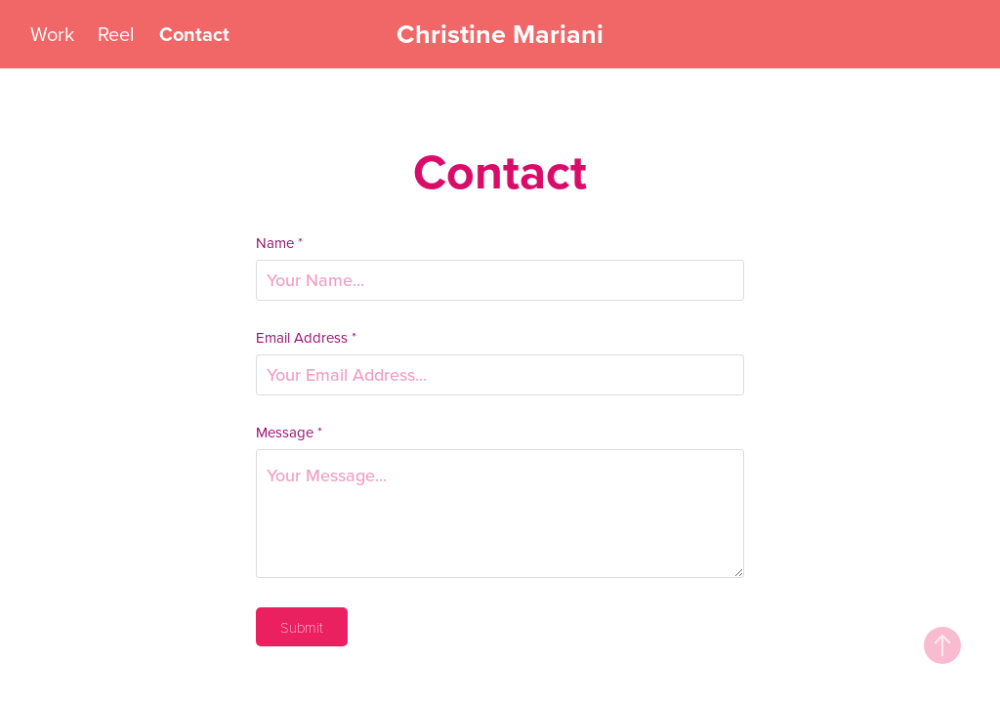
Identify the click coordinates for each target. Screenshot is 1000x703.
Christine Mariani (500, 34)
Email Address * (306, 337)
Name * (279, 242)
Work (52, 34)
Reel (116, 34)
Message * (289, 432)
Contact (194, 34)
